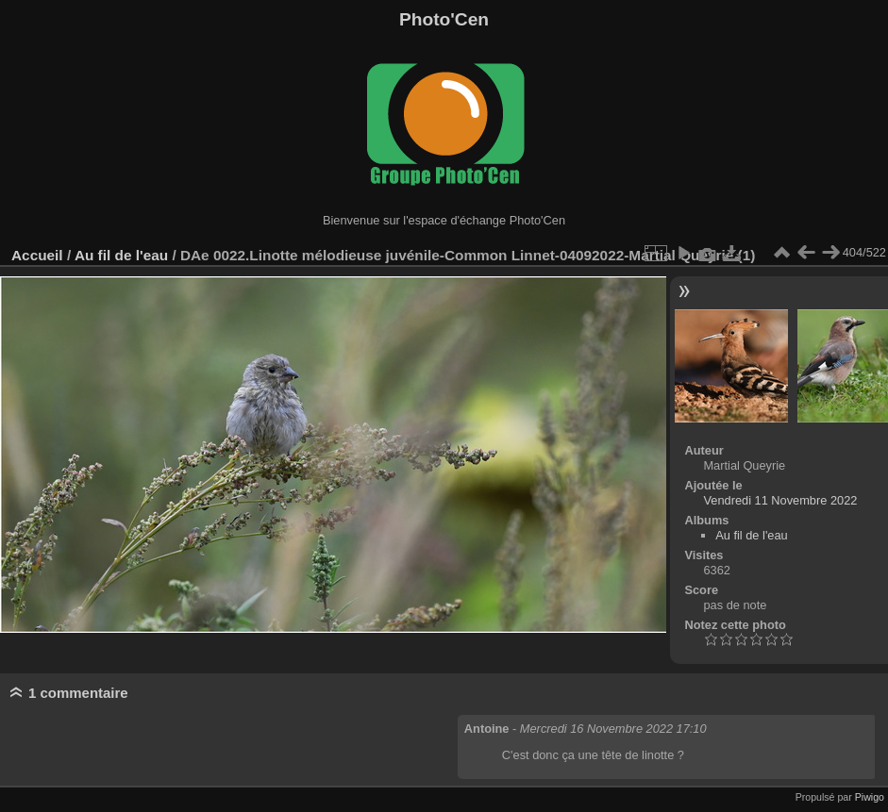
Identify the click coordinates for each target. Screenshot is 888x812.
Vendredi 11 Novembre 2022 (780, 500)
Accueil (37, 255)
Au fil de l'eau (124, 255)
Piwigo (869, 797)
